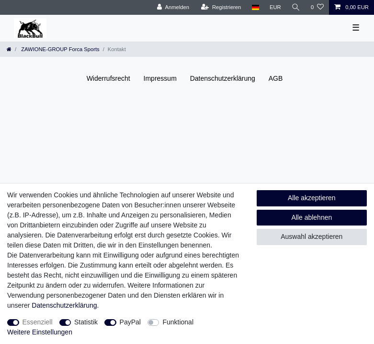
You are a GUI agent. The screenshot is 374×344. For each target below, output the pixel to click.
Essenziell (38, 322)
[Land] (255, 7)
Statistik (86, 322)
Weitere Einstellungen (39, 332)
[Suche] (296, 7)
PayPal (130, 322)
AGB (276, 78)
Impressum (160, 78)
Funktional (177, 322)
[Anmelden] (173, 7)
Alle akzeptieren (312, 198)
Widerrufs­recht (108, 78)
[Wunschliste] (317, 7)
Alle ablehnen (311, 217)
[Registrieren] (221, 7)
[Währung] (275, 7)
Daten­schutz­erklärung (222, 78)
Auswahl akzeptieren (311, 236)
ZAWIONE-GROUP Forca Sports (60, 49)
